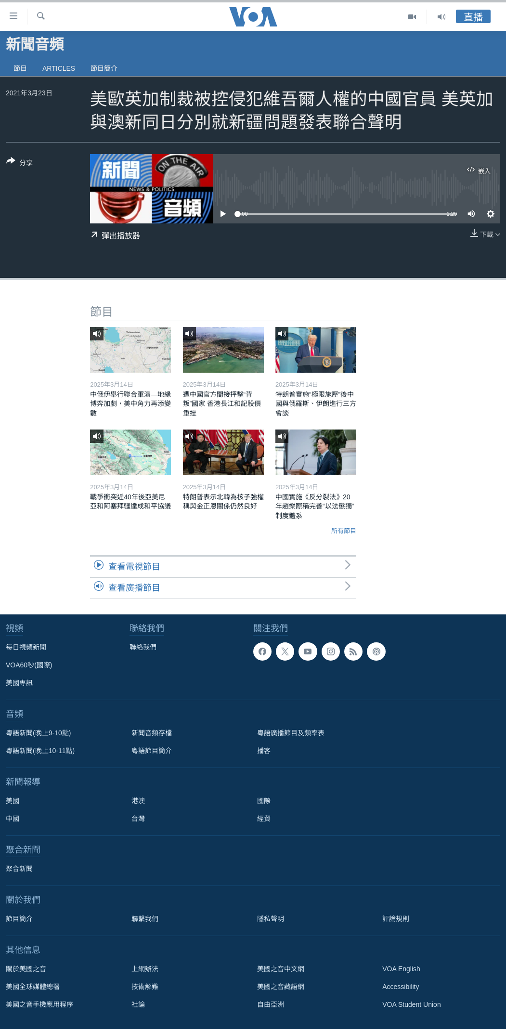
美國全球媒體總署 (33, 986)
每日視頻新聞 (26, 647)
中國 (12, 818)
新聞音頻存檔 (151, 733)
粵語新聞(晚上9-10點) (38, 733)
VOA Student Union (411, 1004)
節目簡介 (104, 68)
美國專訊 (19, 683)
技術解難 (144, 986)
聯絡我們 (143, 647)
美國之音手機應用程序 (39, 1004)
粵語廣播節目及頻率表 (290, 733)
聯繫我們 (144, 919)
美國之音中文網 (280, 969)
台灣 (138, 818)
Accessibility (400, 986)
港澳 (138, 801)
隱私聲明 (270, 919)
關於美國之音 (26, 969)
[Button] (19, 163)
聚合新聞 (19, 869)
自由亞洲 (270, 1004)
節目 (20, 68)
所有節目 (343, 530)
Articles (58, 68)
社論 (138, 1004)
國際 (264, 801)
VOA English (401, 969)
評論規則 (395, 919)
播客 (264, 751)
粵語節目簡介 (151, 751)
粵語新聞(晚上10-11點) (40, 751)
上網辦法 (144, 969)
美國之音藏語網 (280, 986)
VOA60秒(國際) (29, 665)
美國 (12, 801)
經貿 (264, 818)
